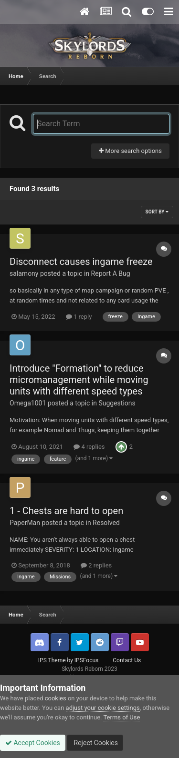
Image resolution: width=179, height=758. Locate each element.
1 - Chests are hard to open (66, 510)
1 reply (79, 316)
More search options (130, 150)
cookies (55, 698)
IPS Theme (52, 660)
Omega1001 (28, 403)
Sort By (157, 211)
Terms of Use (121, 717)
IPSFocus (86, 660)
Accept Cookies (32, 743)
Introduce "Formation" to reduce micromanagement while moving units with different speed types (79, 380)
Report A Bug (110, 273)
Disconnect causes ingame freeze (81, 261)
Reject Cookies (95, 743)
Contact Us (127, 660)
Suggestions (116, 403)
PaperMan (25, 522)
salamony (24, 273)
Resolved (106, 522)
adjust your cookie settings (103, 707)
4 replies (89, 446)
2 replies (96, 565)
